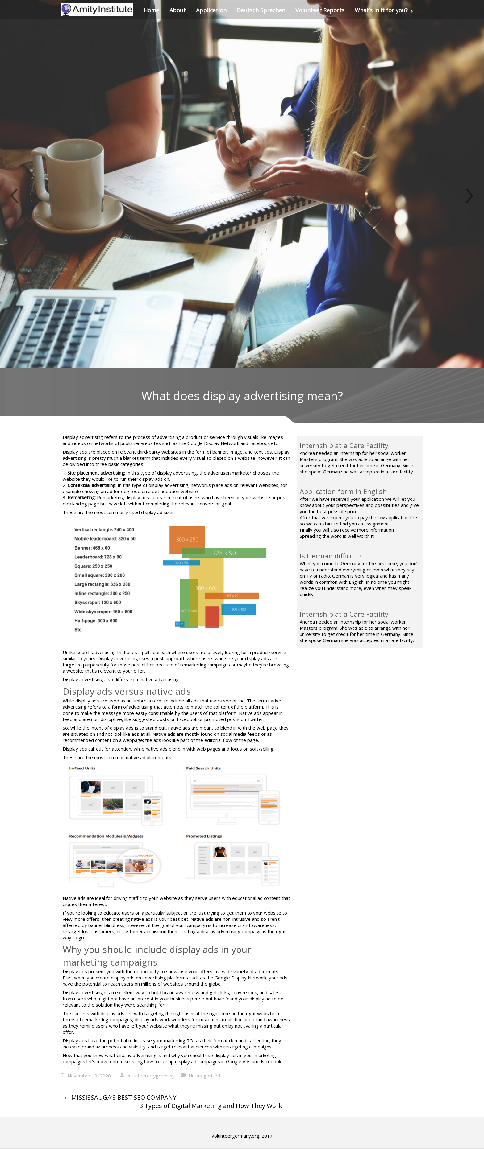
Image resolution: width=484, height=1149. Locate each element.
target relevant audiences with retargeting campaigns (214, 1047)
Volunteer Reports (319, 10)
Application (211, 10)
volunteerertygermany (151, 1076)
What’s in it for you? (384, 10)
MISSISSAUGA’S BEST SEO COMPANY (120, 1097)
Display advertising (83, 437)
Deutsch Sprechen (261, 10)
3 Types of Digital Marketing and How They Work (215, 1106)
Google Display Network (239, 977)
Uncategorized (204, 1076)
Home (151, 10)
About (177, 10)
